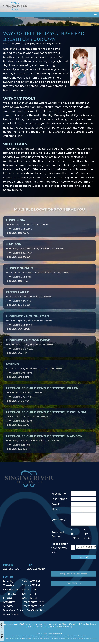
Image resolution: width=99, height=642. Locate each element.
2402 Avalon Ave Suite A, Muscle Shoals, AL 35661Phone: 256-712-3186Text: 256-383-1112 (37, 279)
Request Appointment (73, 578)
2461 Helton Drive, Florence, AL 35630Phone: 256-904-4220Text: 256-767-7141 (30, 351)
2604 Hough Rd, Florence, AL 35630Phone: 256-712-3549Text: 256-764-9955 (29, 327)
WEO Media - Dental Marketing (71, 624)
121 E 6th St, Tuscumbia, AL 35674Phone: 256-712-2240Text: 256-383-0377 (27, 231)
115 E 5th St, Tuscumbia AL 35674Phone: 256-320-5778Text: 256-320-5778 (46, 423)
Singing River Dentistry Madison (37, 624)
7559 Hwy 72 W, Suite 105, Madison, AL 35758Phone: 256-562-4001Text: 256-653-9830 (34, 255)
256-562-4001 (11, 568)
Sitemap (69, 626)
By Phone (75, 535)
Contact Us (74, 588)
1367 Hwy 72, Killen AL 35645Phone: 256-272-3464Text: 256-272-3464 (42, 399)
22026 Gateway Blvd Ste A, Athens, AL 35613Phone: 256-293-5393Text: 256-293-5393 (34, 375)
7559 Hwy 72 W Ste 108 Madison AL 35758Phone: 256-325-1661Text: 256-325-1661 (44, 447)
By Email (87, 535)
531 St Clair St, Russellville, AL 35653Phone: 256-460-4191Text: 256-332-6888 (28, 303)
